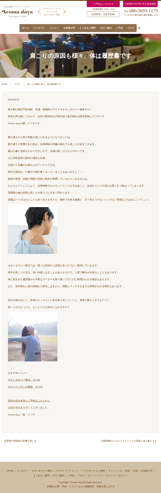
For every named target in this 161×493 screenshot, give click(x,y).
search (136, 26)
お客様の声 (72, 26)
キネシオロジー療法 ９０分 (24, 377)
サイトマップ (94, 472)
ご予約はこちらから (103, 4)
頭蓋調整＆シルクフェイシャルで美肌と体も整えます (129, 438)
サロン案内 (106, 26)
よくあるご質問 (89, 26)
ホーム (27, 26)
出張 (135, 468)
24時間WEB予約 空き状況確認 (140, 4)
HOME (4, 81)
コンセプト (40, 26)
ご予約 (118, 26)
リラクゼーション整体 (93, 468)
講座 (127, 468)
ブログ (128, 26)
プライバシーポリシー (116, 472)
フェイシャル (115, 468)
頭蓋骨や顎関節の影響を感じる (20, 438)
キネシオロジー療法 (42, 468)
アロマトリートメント (67, 468)
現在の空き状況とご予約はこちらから (29, 397)
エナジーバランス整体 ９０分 (25, 384)
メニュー (55, 26)
